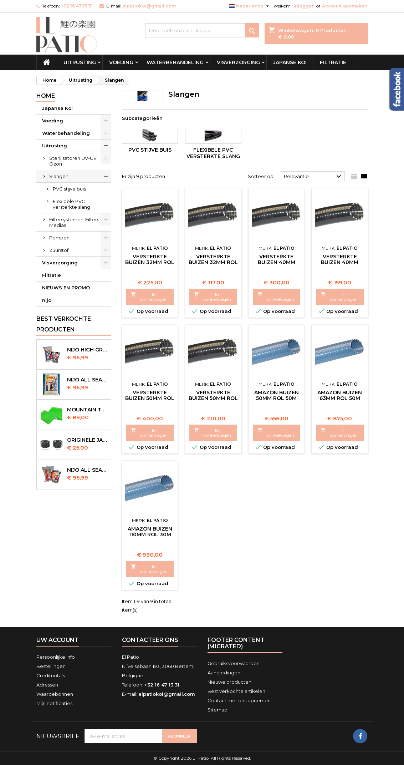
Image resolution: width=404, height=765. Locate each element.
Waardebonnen (54, 694)
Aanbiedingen (224, 672)
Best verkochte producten (63, 324)
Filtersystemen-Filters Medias (74, 222)
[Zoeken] (202, 30)
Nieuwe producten (229, 682)
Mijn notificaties (54, 703)
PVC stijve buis (69, 189)
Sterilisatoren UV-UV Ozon (73, 161)
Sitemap (217, 710)
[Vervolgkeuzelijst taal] (250, 6)
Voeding (121, 62)
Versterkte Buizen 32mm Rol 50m (149, 262)
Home (45, 95)
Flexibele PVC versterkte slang (71, 204)
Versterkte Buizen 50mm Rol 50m (149, 398)
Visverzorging (238, 62)
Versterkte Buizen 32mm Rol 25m (213, 262)
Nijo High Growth (87, 350)
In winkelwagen (149, 297)
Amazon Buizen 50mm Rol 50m (276, 395)
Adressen (47, 685)
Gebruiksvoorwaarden (234, 663)
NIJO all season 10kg (87, 470)
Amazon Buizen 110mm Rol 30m (150, 532)
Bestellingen (51, 666)
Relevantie (313, 176)
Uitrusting (79, 62)
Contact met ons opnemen (239, 700)
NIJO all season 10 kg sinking (87, 379)
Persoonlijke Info (55, 657)
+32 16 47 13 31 (77, 6)
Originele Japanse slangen (87, 440)
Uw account (57, 640)
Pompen (59, 237)
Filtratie (333, 62)
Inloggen (303, 6)
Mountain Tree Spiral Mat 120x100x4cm (87, 409)
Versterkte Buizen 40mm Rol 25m (276, 262)
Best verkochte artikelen (236, 691)
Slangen (58, 176)
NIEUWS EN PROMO (66, 287)
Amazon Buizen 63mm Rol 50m (339, 395)
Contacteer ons (150, 640)
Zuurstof (58, 250)
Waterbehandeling (175, 62)
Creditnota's (50, 675)
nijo (46, 300)
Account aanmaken (344, 6)
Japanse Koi (290, 62)
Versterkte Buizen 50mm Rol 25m (213, 398)
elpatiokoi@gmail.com (149, 6)
